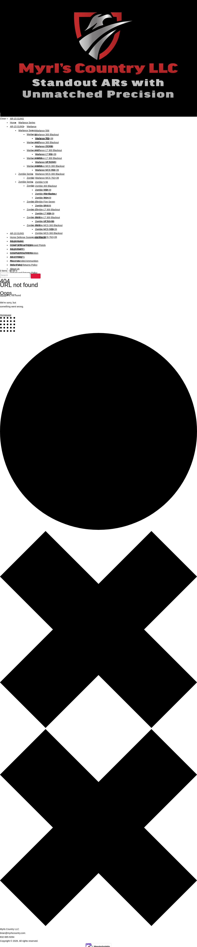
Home (3, 295)
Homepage (5, 315)
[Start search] (36, 276)
